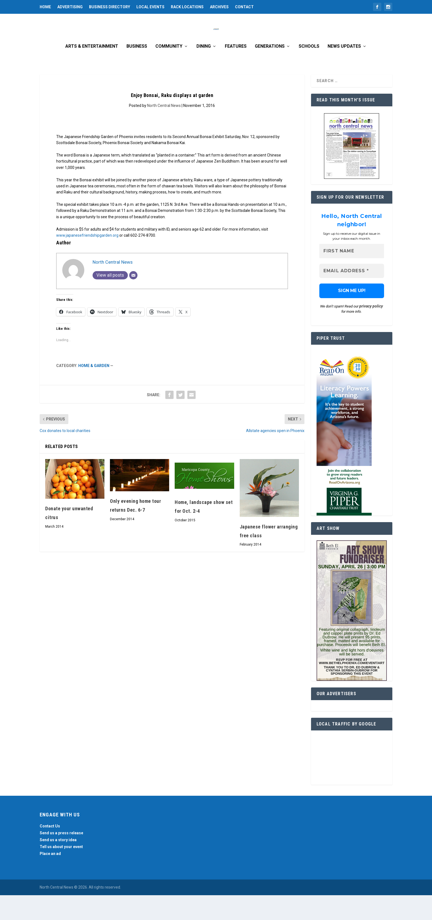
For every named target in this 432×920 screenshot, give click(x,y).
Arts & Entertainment (91, 71)
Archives (219, 7)
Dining (203, 71)
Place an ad (50, 878)
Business (136, 71)
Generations (270, 71)
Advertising (70, 7)
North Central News (164, 130)
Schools (309, 71)
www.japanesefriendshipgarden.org (87, 260)
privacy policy (371, 331)
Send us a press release (61, 858)
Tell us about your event (61, 871)
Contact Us (50, 851)
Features (236, 71)
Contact (244, 7)
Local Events (150, 7)
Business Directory (109, 7)
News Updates (344, 71)
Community (168, 71)
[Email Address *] (351, 295)
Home (45, 7)
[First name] (351, 276)
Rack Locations (187, 7)
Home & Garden (93, 390)
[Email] (133, 300)
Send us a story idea (58, 864)
